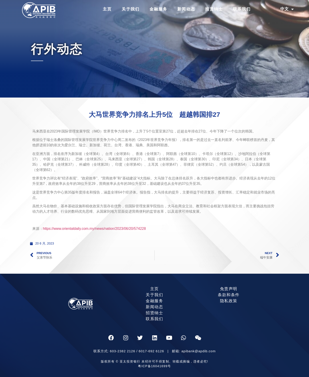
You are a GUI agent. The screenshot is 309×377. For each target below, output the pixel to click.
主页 (107, 9)
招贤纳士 (214, 9)
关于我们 (130, 9)
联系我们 (242, 9)
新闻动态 (186, 9)
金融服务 (158, 9)
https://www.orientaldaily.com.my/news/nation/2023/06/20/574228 (95, 228)
